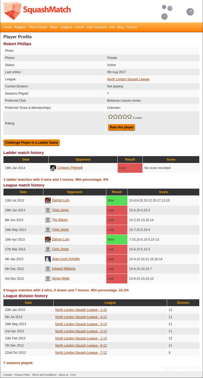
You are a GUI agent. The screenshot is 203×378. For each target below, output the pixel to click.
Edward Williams (60, 268)
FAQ (72, 374)
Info (112, 27)
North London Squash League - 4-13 (81, 317)
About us (63, 374)
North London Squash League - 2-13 (81, 331)
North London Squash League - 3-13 (81, 324)
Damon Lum (57, 200)
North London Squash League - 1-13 (81, 338)
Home (7, 27)
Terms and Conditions (44, 374)
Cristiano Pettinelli (66, 168)
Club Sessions (97, 27)
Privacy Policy (22, 374)
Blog (120, 27)
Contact (131, 27)
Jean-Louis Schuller (62, 259)
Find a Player (38, 27)
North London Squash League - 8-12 (81, 345)
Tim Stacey (56, 220)
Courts (79, 27)
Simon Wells (57, 278)
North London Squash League (128, 79)
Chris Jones (57, 210)
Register (20, 27)
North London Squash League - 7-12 (81, 352)
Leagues (66, 27)
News (54, 27)
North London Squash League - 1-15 (81, 310)
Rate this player (121, 127)
